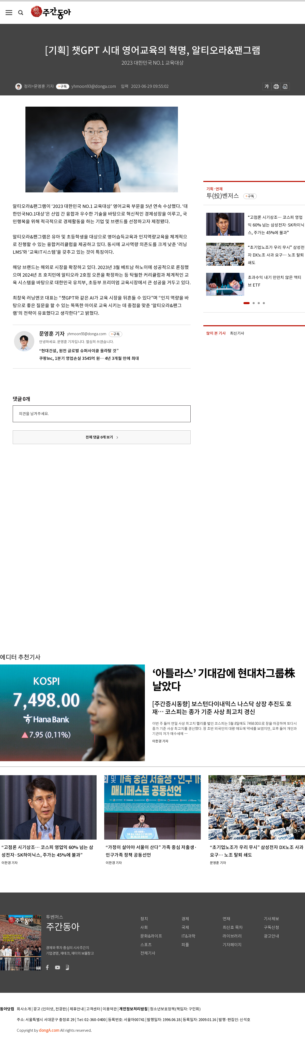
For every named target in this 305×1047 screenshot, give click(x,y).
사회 (144, 927)
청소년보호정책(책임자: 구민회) (175, 1009)
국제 (185, 927)
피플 (185, 944)
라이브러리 (232, 936)
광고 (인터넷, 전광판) (50, 1009)
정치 (144, 918)
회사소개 (24, 1009)
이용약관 (110, 1009)
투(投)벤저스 (222, 196)
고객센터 (93, 1009)
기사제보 (271, 918)
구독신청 (271, 927)
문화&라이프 (151, 936)
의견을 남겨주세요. (34, 413)
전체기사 (148, 953)
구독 (63, 86)
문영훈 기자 (52, 333)
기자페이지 (232, 944)
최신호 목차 (233, 927)
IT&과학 (188, 936)
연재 (226, 918)
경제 (185, 918)
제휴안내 (77, 1009)
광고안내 (271, 936)
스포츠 (146, 944)
